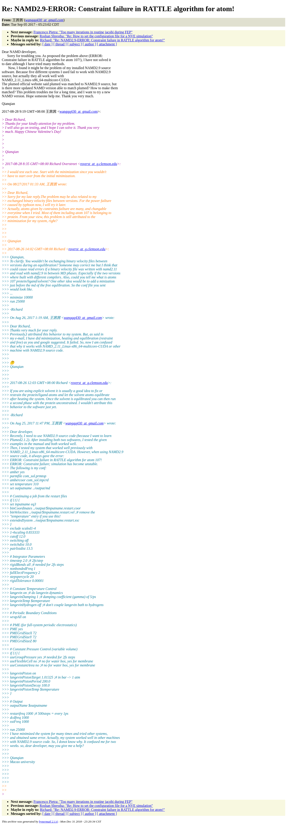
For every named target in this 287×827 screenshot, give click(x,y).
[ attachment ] (107, 44)
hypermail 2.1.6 (48, 821)
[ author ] (89, 44)
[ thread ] (60, 44)
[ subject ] (74, 44)
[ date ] (47, 44)
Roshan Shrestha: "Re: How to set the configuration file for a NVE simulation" (96, 36)
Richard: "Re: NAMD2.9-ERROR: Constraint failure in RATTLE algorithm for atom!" (102, 40)
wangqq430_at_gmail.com (78, 111)
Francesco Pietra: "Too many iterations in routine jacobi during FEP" (83, 32)
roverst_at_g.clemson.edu (98, 164)
